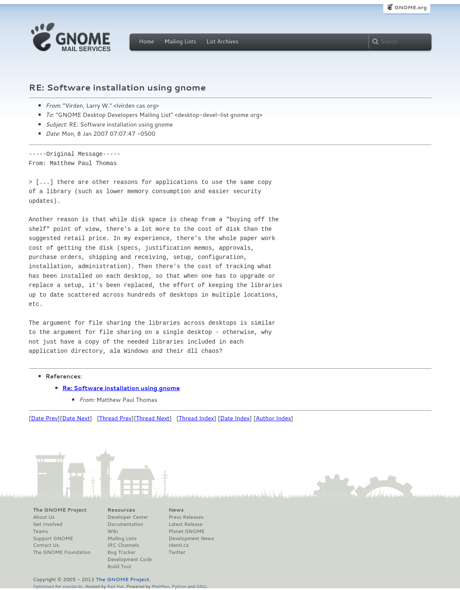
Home (146, 41)
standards (72, 586)
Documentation (125, 524)
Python (179, 586)
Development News (191, 538)
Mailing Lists (180, 41)
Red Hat (115, 586)
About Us (44, 517)
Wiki (112, 531)
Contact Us (46, 545)
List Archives (222, 41)
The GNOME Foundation (62, 552)
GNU (201, 586)
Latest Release (186, 524)
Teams (40, 531)
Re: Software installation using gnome (121, 388)
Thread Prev (115, 418)
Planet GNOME (187, 531)
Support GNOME (53, 538)
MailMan (160, 586)
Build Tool (119, 566)
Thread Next (152, 418)
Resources (121, 510)
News (176, 510)
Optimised (43, 586)
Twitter (177, 552)
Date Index (235, 418)
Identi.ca (179, 545)
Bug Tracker (121, 552)
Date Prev (44, 418)
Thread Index (196, 418)
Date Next (76, 418)
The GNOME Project (60, 510)
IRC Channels (123, 545)
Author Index (273, 418)
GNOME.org (410, 7)
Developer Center (127, 517)
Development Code (129, 559)
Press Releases (186, 517)
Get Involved (47, 524)
